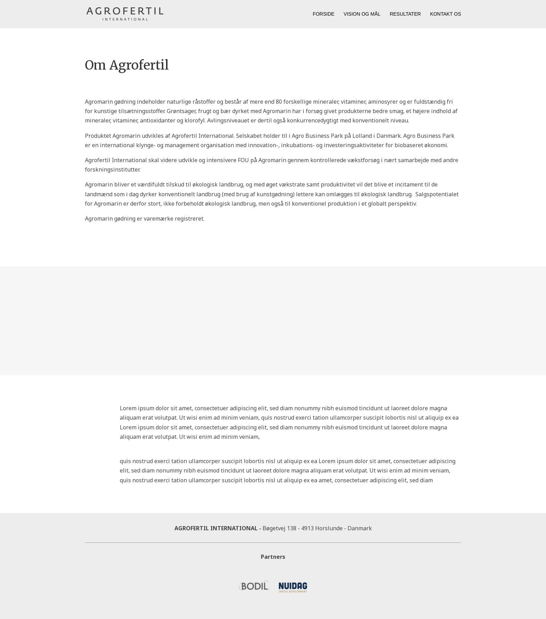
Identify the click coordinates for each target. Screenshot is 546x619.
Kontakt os (445, 14)
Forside (323, 14)
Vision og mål (362, 14)
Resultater (405, 14)
